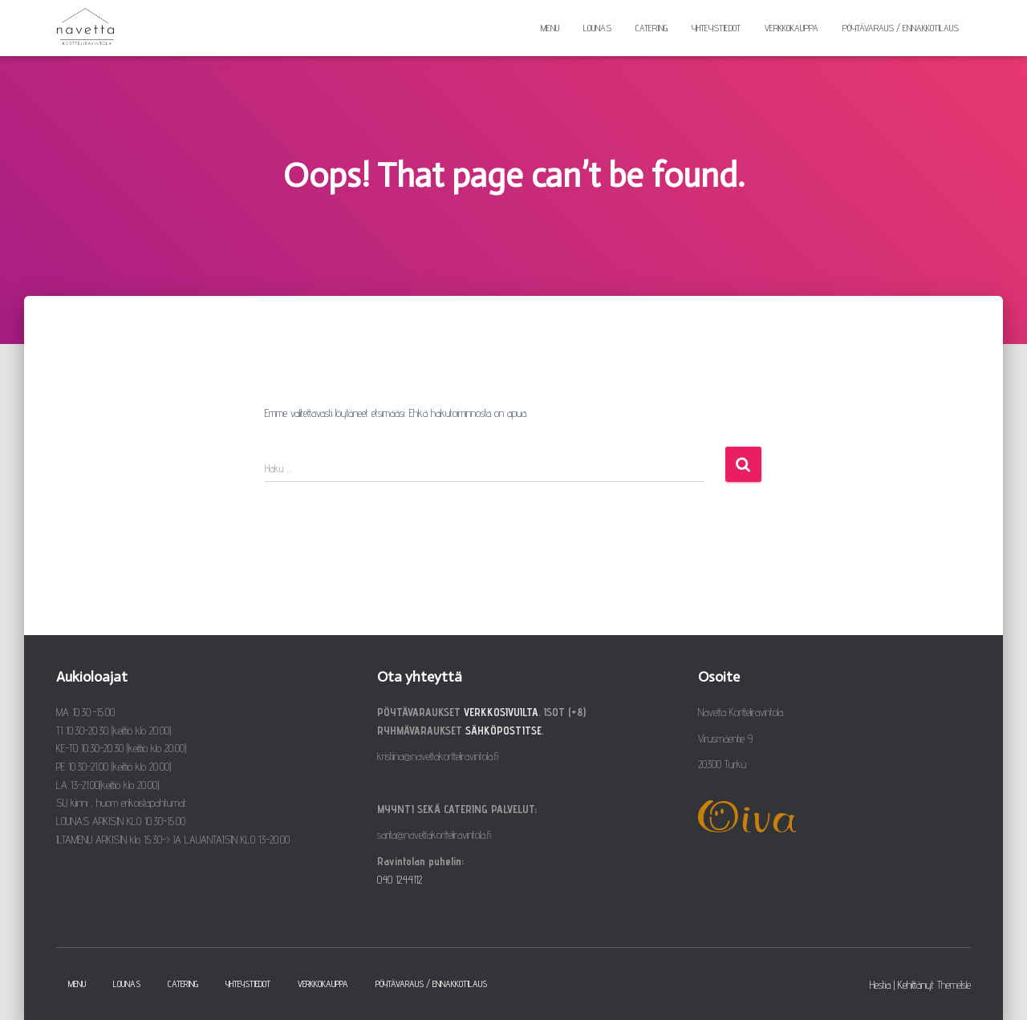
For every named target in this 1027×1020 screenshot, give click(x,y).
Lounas (597, 28)
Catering (651, 28)
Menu (550, 28)
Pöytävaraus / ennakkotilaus (900, 28)
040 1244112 (399, 879)
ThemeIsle (954, 984)
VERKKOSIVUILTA (501, 712)
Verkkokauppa (791, 28)
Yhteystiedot (716, 28)
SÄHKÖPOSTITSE (503, 730)
